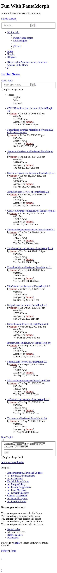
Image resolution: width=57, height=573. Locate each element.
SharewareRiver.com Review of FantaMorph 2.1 (31, 229)
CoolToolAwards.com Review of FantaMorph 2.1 (31, 210)
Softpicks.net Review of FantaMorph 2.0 (27, 305)
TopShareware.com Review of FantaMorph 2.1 (30, 248)
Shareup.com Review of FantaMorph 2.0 (27, 361)
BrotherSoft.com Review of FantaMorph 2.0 (28, 343)
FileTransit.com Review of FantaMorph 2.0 (28, 380)
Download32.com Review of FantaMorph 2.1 (29, 267)
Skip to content (8, 18)
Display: (14, 443)
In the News (10, 74)
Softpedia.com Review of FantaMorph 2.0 (27, 324)
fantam (13, 113)
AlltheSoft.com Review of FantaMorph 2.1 (28, 192)
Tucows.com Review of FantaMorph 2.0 (27, 418)
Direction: (16, 446)
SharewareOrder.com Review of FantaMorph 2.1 (31, 173)
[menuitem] (23, 38)
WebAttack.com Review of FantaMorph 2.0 (28, 286)
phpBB (16, 542)
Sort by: (35, 443)
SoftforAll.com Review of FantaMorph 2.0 (28, 399)
